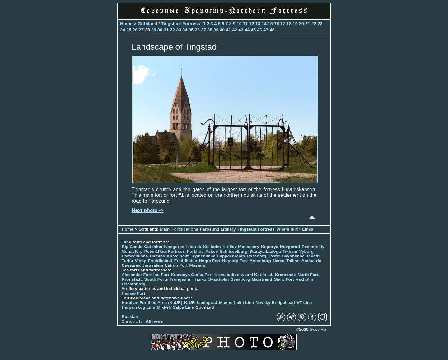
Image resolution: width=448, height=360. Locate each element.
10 (239, 23)
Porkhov (195, 251)
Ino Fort (161, 274)
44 (247, 29)
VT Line (304, 302)
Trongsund (181, 279)
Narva (279, 260)
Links (307, 229)
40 (222, 29)
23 (320, 23)
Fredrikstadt (160, 260)
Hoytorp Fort (235, 260)
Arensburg (260, 260)
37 (203, 29)
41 (228, 29)
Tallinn (293, 260)
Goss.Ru (318, 329)
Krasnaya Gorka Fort (191, 274)
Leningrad (207, 302)
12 (251, 23)
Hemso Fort (133, 293)
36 (197, 29)
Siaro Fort (284, 279)
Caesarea (131, 265)
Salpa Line (183, 307)
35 (191, 29)
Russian (130, 316)
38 (209, 29)
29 (153, 29)
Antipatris (311, 260)
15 (270, 23)
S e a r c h (132, 321)
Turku (127, 260)
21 (307, 23)
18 (289, 23)
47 (265, 29)
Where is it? (288, 229)
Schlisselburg (233, 251)
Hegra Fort (210, 260)
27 (141, 29)
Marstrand (262, 279)
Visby (140, 260)
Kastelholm (178, 256)
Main (165, 229)
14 (264, 23)
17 (282, 23)
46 (259, 29)
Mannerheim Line (236, 302)
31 (166, 29)
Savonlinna (293, 256)
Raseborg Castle (263, 256)
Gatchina (153, 246)
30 (159, 29)
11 (245, 23)
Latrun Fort (176, 265)
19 (295, 23)
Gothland (147, 23)
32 (172, 29)
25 (128, 29)
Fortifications (184, 229)
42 (234, 29)
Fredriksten (185, 260)
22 (313, 23)
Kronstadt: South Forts (145, 279)
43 (240, 29)
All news (154, 321)
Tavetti (313, 256)
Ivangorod (174, 246)
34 (184, 29)
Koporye (269, 246)
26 (135, 29)
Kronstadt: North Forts (298, 274)
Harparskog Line (138, 307)
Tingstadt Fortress (180, 23)
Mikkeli (164, 307)
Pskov (211, 251)
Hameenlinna (135, 256)
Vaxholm (304, 279)
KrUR (189, 302)
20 (301, 23)
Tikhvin (289, 251)
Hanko (200, 279)
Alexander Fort (137, 274)
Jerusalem (152, 265)
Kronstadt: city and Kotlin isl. (243, 274)
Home (126, 23)
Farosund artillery (218, 229)
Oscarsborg (133, 284)
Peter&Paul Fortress (164, 251)
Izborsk (193, 246)
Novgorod (290, 246)
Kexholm (212, 246)
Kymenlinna (203, 256)
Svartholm (218, 279)
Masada (197, 265)
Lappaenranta (231, 256)
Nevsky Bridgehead (275, 302)
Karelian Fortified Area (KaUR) (152, 302)
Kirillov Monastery (240, 246)
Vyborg (306, 251)
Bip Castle (132, 246)
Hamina (157, 256)
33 (178, 29)
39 (215, 29)
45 (253, 29)
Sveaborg (240, 279)
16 (276, 23)
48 (271, 29)
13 (257, 23)
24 (122, 29)
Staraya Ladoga (265, 251)
